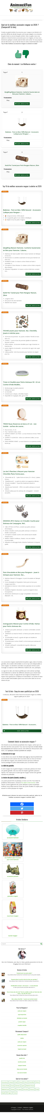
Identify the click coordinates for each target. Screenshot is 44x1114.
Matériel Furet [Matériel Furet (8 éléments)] (5, 1089)
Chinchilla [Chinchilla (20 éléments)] (31, 1082)
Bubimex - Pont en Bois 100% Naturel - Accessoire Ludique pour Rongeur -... (22, 133)
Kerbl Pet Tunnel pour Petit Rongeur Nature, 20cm (22, 165)
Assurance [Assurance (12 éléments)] (4, 1082)
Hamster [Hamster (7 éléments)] (17, 1085)
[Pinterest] (22, 813)
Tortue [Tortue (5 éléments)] (15, 1093)
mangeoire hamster (22, 1065)
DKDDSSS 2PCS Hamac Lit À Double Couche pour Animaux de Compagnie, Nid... (21, 522)
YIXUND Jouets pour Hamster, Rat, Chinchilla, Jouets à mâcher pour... (20, 332)
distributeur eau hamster (22, 1018)
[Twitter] (22, 808)
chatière (22, 1038)
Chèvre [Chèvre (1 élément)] (37, 1082)
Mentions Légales (28, 1107)
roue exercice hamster (22, 1072)
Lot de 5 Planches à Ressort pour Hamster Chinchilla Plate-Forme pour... (19, 472)
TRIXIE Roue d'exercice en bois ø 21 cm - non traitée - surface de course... (19, 425)
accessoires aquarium (22, 1045)
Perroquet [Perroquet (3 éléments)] (19, 1089)
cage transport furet (22, 1014)
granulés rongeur (22, 1021)
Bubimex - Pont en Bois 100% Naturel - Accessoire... (20, 725)
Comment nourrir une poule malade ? (24, 973)
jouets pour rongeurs (22, 1011)
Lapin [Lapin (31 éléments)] (23, 1085)
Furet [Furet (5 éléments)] (12, 1085)
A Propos (13, 1107)
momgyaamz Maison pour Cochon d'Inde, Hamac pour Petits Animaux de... (21, 625)
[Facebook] (22, 804)
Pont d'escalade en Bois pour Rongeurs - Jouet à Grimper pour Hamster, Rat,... (21, 573)
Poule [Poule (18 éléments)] (37, 1089)
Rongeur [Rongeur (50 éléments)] (9, 1093)
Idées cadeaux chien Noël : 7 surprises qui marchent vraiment (24, 999)
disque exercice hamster (22, 1069)
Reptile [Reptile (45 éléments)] (3, 1093)
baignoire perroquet (22, 1049)
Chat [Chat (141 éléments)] (16, 1082)
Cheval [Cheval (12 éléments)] (20, 1082)
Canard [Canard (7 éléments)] (11, 1082)
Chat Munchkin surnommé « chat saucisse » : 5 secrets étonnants (24, 985)
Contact (19, 1107)
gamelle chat (22, 1058)
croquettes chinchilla (22, 1025)
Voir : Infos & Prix (23, 104)
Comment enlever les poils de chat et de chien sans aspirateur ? (24, 979)
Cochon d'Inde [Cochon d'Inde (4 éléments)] (5, 1085)
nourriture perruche (22, 1062)
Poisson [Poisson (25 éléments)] (32, 1089)
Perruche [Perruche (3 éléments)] (25, 1089)
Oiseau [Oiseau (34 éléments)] (12, 1089)
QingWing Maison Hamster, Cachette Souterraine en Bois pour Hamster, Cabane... (22, 93)
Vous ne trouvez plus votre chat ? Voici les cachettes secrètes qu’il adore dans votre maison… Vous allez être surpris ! (24, 992)
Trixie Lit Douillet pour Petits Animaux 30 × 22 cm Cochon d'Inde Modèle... (21, 383)
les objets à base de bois (28, 782)
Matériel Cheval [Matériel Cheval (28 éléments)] (30, 1085)
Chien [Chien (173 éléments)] (25, 1082)
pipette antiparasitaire (22, 1034)
